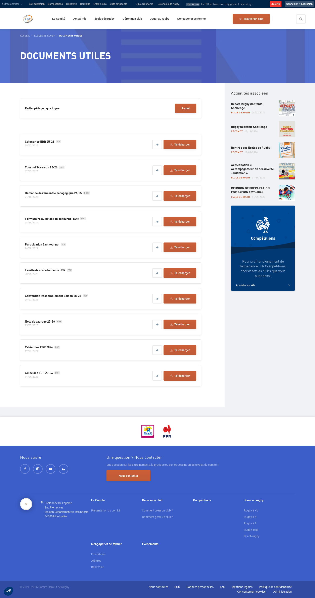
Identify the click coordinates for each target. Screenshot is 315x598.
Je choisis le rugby (168, 3)
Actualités (79, 18)
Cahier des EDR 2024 (39, 347)
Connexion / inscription (299, 3)
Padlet (185, 108)
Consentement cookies (251, 591)
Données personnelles (200, 587)
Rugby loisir (251, 529)
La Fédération (37, 3)
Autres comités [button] (10, 3)
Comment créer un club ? (157, 510)
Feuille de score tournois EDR (45, 270)
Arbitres (96, 560)
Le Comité (58, 18)
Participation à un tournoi (42, 244)
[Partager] (157, 144)
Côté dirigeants (118, 3)
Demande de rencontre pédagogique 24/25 (53, 193)
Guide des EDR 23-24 (39, 373)
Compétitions (55, 3)
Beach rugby (252, 536)
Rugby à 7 (250, 523)
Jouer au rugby (159, 18)
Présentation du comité (105, 510)
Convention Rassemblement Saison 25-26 (53, 295)
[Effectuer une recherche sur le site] (304, 19)
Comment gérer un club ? (157, 517)
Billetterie (71, 3)
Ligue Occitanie (144, 3)
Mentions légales (242, 587)
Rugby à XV (251, 510)
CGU (177, 587)
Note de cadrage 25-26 (40, 321)
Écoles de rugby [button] (44, 36)
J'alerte (275, 3)
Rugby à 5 (250, 517)
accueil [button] (25, 36)
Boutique (85, 3)
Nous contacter (128, 475)
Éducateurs (98, 554)
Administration (282, 591)
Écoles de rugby (104, 18)
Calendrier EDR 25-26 (39, 141)
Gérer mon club (132, 18)
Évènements (150, 544)
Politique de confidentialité (275, 587)
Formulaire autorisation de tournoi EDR (52, 218)
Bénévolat (97, 567)
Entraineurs (100, 3)
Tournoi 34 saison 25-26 (41, 167)
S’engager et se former (191, 18)
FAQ (222, 587)
